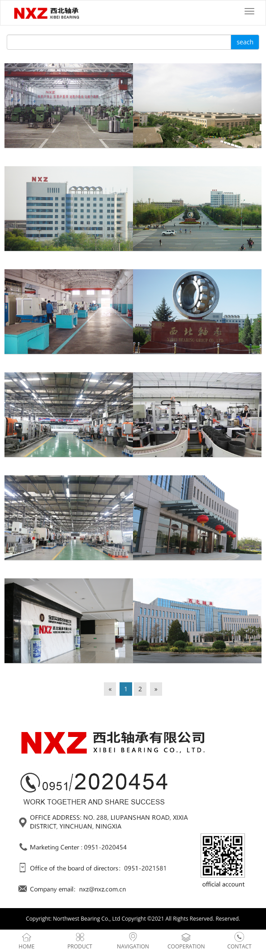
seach (244, 42)
